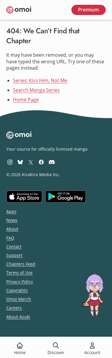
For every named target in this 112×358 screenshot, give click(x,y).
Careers (14, 308)
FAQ (10, 238)
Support (14, 255)
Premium (88, 9)
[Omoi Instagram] (9, 162)
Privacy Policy (19, 281)
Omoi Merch (18, 299)
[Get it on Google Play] (65, 197)
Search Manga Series (36, 90)
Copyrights (17, 290)
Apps (11, 211)
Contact (14, 246)
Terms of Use (19, 272)
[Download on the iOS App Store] (24, 197)
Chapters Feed (20, 264)
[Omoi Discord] (51, 162)
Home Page (26, 99)
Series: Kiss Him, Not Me (40, 80)
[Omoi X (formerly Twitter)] (30, 162)
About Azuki (18, 317)
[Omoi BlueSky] (20, 162)
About (12, 229)
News (11, 220)
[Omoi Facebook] (41, 162)
